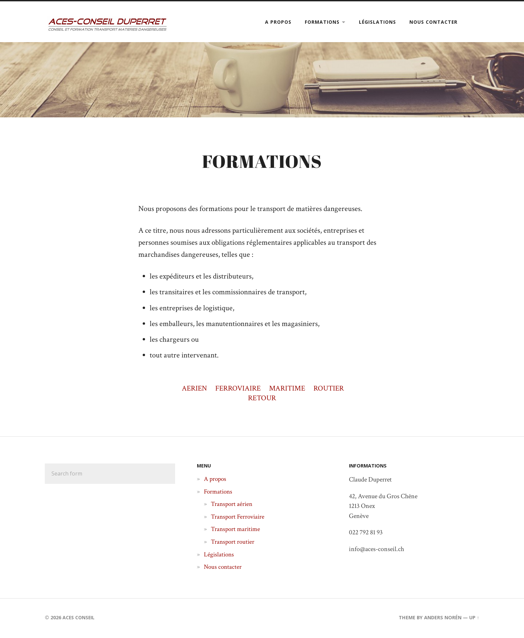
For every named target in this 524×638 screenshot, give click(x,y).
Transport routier (233, 542)
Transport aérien (232, 505)
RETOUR (262, 399)
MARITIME (287, 389)
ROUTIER (331, 389)
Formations (322, 22)
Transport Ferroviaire (239, 517)
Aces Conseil (79, 618)
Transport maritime (237, 530)
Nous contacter (433, 22)
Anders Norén (443, 618)
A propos (278, 22)
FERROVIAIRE (237, 389)
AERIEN (192, 389)
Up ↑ (474, 618)
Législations (377, 22)
